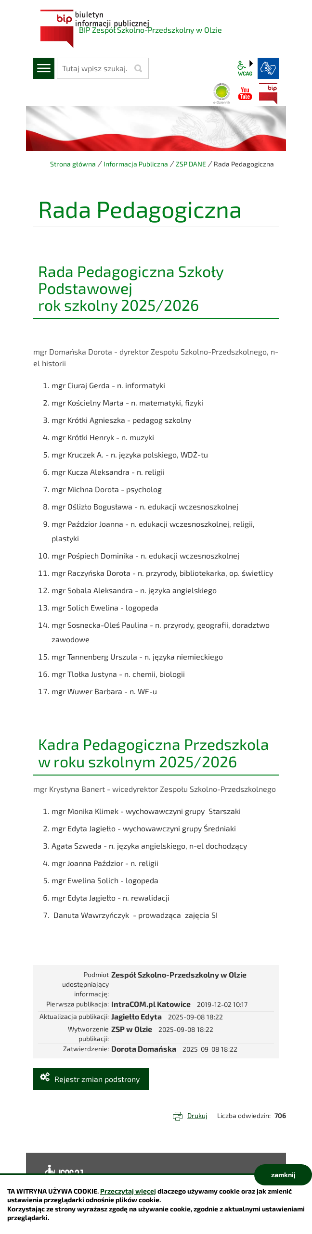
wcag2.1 (245, 68)
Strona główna (73, 164)
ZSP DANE (191, 164)
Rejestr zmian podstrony (97, 1078)
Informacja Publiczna (136, 164)
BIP (268, 93)
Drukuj (197, 1115)
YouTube (245, 93)
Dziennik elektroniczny (222, 93)
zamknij (283, 1174)
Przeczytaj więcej (128, 1191)
